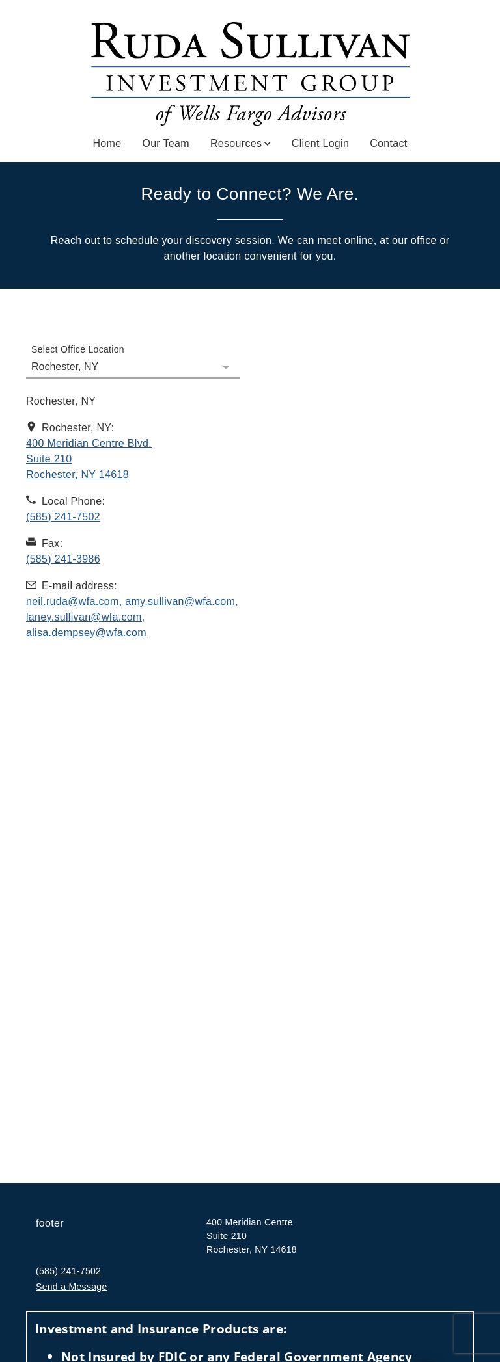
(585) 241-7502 (68, 1271)
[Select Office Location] (133, 359)
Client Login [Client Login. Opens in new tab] (320, 143)
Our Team (165, 143)
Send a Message (71, 1286)
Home (106, 143)
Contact (388, 143)
